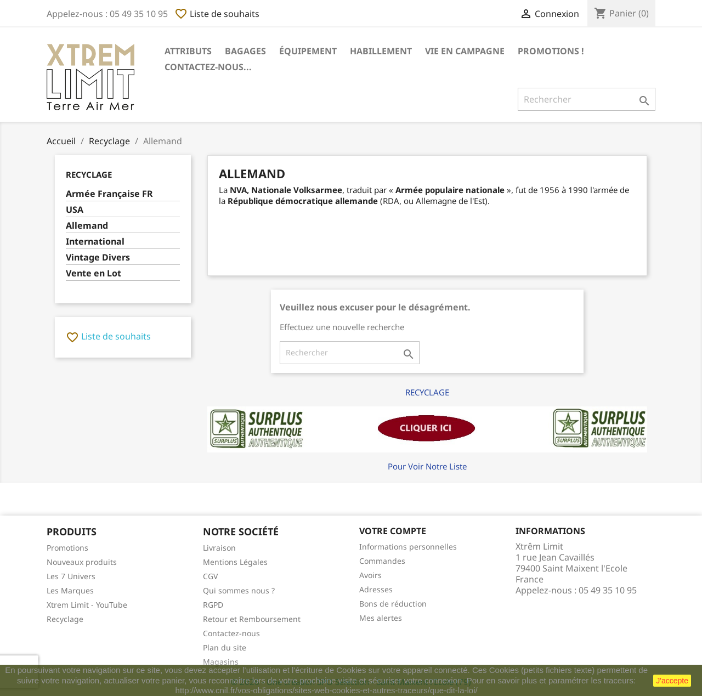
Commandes (382, 561)
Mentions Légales (235, 562)
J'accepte (672, 680)
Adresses (376, 589)
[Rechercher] (586, 99)
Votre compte (392, 531)
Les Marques (70, 590)
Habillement (381, 51)
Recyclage (89, 174)
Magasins (221, 662)
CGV (210, 576)
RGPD (213, 604)
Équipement (308, 51)
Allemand (87, 225)
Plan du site (224, 647)
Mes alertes (380, 618)
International (95, 241)
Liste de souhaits (216, 14)
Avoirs (370, 575)
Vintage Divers (98, 257)
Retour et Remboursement (252, 619)
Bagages (245, 51)
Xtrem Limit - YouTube (87, 604)
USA (74, 210)
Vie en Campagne (465, 51)
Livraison (219, 547)
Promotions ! (551, 51)
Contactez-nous (231, 633)
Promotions (67, 547)
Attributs (188, 51)
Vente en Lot (93, 273)
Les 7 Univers (71, 576)
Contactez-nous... (208, 67)
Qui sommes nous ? (239, 590)
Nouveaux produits (82, 562)
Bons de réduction (393, 603)
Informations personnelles (408, 546)
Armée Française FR (109, 194)
